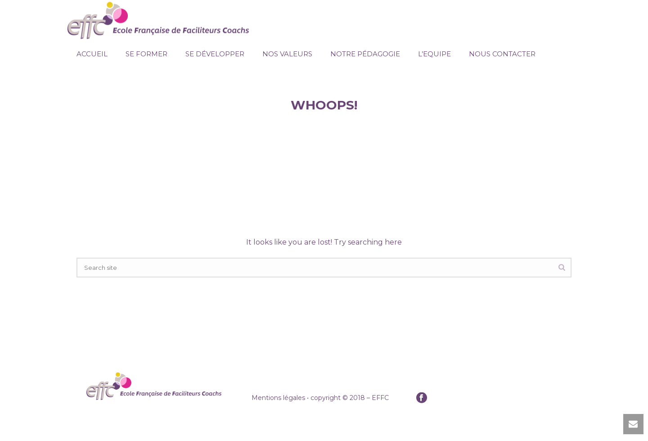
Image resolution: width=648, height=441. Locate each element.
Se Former (146, 54)
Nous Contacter (502, 54)
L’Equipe (434, 54)
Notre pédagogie (365, 54)
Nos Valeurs (287, 54)
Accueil (92, 54)
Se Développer (214, 54)
